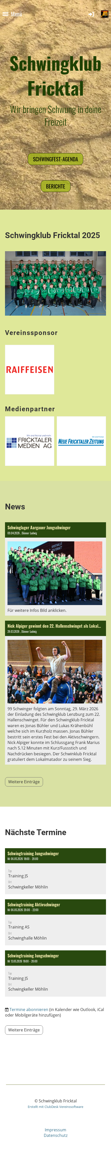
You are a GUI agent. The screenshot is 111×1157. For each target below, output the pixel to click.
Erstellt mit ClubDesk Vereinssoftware (55, 1106)
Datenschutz (56, 1135)
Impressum (55, 1130)
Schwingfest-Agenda (55, 159)
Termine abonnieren (29, 1009)
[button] (55, 871)
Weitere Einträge (24, 782)
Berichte (55, 186)
